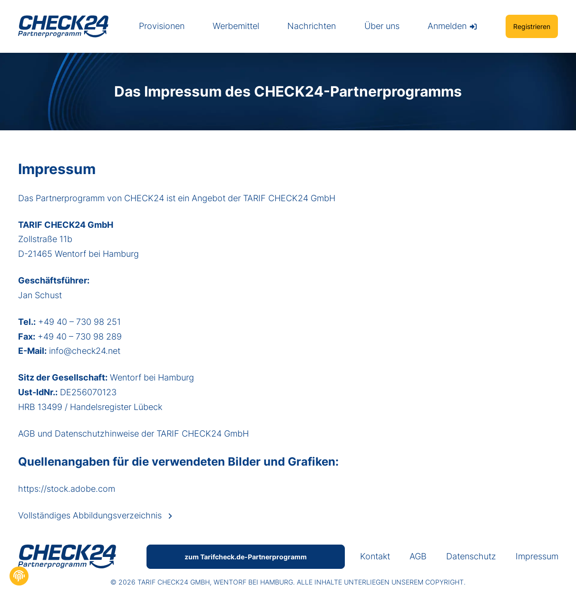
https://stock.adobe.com (66, 489)
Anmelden (453, 26)
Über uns (382, 26)
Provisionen (162, 26)
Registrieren (531, 26)
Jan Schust (40, 295)
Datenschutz (471, 556)
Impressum (537, 556)
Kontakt (375, 556)
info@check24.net (84, 351)
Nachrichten (311, 26)
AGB (28, 434)
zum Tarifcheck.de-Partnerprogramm (246, 557)
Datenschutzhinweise (98, 434)
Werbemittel (236, 26)
